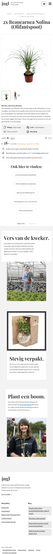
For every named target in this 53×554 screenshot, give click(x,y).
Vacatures (31, 550)
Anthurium (5, 507)
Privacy (38, 550)
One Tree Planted (25, 404)
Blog (30, 503)
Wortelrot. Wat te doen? (37, 518)
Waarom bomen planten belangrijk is (37, 532)
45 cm (13, 138)
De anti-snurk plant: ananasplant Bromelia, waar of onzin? (39, 510)
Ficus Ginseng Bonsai (8, 522)
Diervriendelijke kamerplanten (26, 184)
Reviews (32, 223)
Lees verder (7, 494)
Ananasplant (5, 511)
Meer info (21, 223)
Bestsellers (5, 503)
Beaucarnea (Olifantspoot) (36, 14)
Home (9, 14)
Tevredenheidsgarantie (9, 550)
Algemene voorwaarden (9, 552)
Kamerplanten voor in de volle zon (25, 201)
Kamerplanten (19, 14)
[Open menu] (50, 4)
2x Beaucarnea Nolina (27, 16)
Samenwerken (22, 550)
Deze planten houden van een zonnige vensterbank (38, 524)
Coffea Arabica (6, 518)
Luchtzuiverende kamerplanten (25, 175)
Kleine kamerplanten (26, 210)
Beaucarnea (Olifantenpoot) (10, 515)
